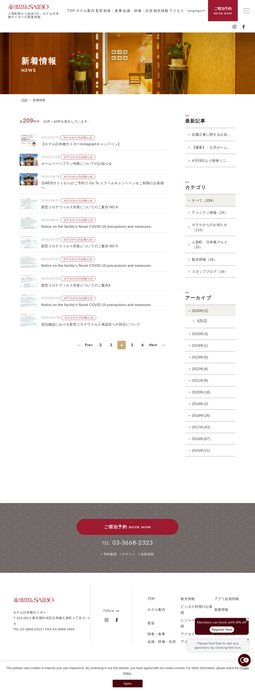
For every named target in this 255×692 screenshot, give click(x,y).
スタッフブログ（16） (210, 271)
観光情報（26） (204, 259)
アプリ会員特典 (226, 599)
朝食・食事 (112, 11)
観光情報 (161, 11)
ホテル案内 (85, 11)
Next (154, 345)
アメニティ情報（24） (210, 212)
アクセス (176, 11)
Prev (88, 345)
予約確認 (110, 554)
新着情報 (221, 609)
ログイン (128, 554)
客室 (99, 11)
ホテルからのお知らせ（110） (209, 227)
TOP (71, 11)
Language (194, 10)
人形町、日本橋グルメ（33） (209, 244)
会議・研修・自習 (138, 11)
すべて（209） (204, 200)
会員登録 (147, 554)
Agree (127, 683)
